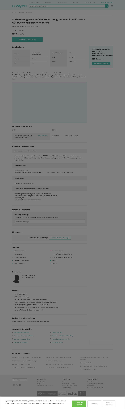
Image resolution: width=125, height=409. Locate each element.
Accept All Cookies (79, 404)
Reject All (94, 404)
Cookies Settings (109, 404)
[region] (62, 403)
